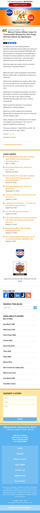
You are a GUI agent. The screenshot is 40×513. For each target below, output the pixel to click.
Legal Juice (20, 16)
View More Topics (9, 385)
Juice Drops (9, 154)
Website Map (20, 478)
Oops (7, 358)
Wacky (7, 363)
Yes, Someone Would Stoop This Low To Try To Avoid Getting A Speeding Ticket (20, 239)
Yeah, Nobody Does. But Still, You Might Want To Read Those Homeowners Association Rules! (20, 159)
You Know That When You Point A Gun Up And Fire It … (20, 196)
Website (20, 456)
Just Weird (9, 380)
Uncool (7, 342)
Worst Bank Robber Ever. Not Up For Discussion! (18, 169)
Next (20, 144)
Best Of (8, 320)
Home (14, 144)
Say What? (9, 325)
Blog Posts (20, 483)
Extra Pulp (12, 134)
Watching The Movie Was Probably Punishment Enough (18, 230)
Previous (7, 144)
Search (35, 308)
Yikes (7, 352)
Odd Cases (9, 331)
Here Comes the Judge (13, 369)
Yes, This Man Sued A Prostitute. (17, 212)
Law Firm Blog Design (19, 510)
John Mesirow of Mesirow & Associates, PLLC (20, 505)
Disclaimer (20, 467)
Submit (20, 421)
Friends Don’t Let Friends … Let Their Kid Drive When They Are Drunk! (20, 205)
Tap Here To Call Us (20, 4)
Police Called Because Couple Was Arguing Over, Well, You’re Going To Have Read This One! (20, 220)
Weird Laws (9, 374)
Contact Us (20, 472)
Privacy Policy (20, 461)
